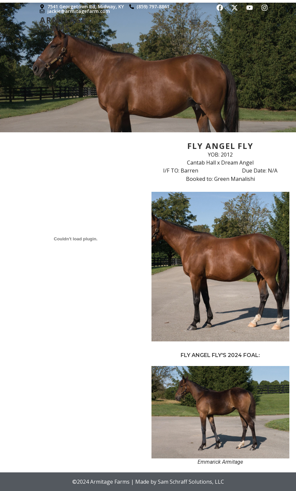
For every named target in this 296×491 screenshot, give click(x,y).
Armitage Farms (63, 22)
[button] (194, 21)
